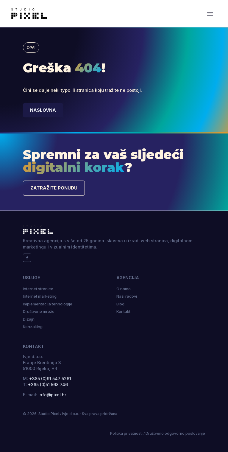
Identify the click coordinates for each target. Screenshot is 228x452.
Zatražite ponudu (53, 188)
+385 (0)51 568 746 (48, 384)
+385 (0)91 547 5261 (50, 378)
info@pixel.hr (52, 394)
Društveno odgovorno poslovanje (175, 433)
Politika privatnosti (126, 433)
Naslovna (43, 110)
